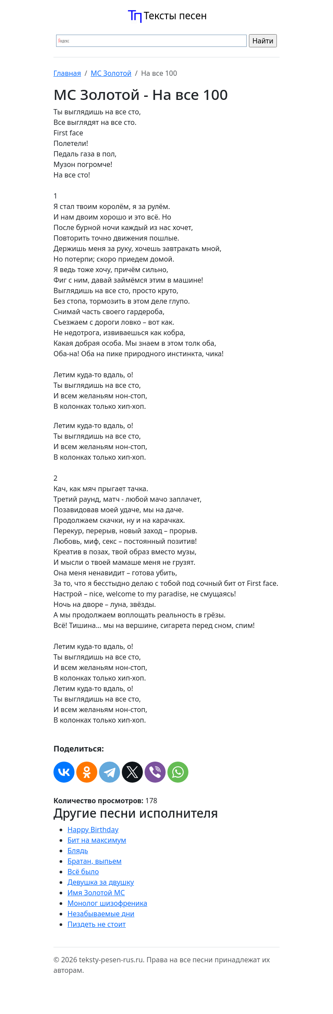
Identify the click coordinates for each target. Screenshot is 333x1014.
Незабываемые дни (101, 913)
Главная (67, 73)
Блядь (77, 850)
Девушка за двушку (100, 882)
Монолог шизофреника (107, 903)
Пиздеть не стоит (96, 924)
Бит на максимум (96, 840)
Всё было (83, 871)
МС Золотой (111, 73)
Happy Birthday (92, 829)
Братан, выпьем (94, 861)
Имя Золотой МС (96, 892)
